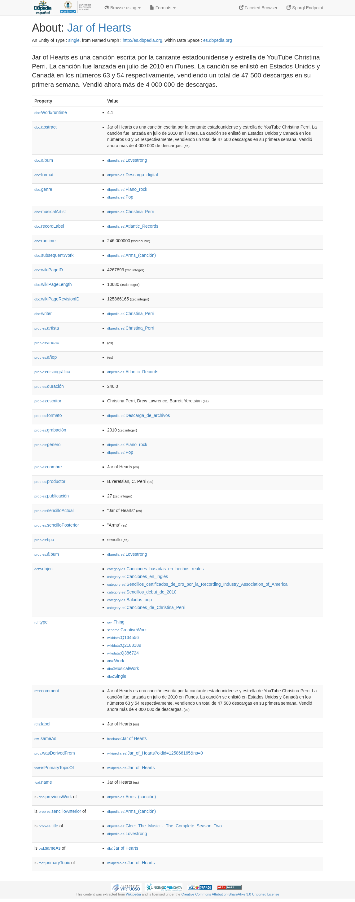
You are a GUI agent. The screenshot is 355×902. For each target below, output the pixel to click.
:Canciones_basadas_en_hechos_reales (155, 568)
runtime (44, 240)
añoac (46, 342)
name (43, 782)
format (43, 174)
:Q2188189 (124, 645)
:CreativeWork (127, 629)
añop (45, 357)
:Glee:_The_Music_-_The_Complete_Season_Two (164, 825)
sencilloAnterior (60, 811)
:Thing (116, 622)
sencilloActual (54, 510)
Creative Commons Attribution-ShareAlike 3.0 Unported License (230, 894)
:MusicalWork (123, 668)
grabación (50, 429)
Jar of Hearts (99, 27)
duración (49, 386)
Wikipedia (133, 894)
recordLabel (49, 226)
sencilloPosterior (56, 525)
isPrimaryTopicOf (54, 767)
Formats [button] (163, 7)
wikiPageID (48, 269)
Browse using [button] (123, 7)
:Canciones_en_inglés (137, 576)
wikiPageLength (53, 284)
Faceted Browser (258, 7)
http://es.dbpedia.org (142, 40)
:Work (115, 660)
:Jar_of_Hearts (131, 767)
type (41, 622)
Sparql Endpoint (305, 7)
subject (44, 568)
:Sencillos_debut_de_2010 (141, 591)
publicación (51, 495)
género (47, 444)
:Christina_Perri (130, 211)
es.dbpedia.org (217, 40)
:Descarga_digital (132, 174)
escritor (47, 400)
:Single (116, 676)
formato (48, 415)
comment (46, 690)
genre (43, 189)
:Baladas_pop (129, 599)
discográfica (52, 371)
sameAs (45, 738)
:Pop (120, 197)
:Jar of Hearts (127, 738)
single (74, 40)
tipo (44, 539)
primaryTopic (54, 862)
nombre (48, 466)
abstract (45, 127)
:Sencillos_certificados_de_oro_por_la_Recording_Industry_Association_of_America (197, 584)
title (48, 825)
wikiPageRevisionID (57, 298)
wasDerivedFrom (54, 753)
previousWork (55, 796)
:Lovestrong (127, 160)
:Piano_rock (127, 189)
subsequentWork (54, 255)
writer (43, 313)
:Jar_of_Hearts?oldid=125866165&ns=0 (155, 753)
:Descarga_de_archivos (138, 415)
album (43, 160)
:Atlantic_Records (132, 226)
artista (46, 328)
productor (49, 481)
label (42, 723)
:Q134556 (123, 637)
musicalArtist (50, 211)
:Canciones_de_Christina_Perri (146, 607)
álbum (46, 554)
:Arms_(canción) (131, 255)
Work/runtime (50, 112)
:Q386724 (123, 652)
